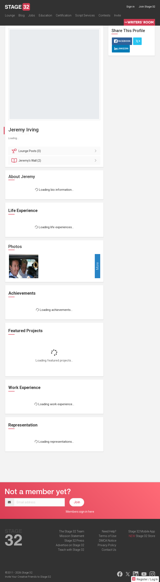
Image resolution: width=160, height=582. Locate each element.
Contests (104, 15)
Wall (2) (54, 160)
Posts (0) (54, 150)
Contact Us (109, 549)
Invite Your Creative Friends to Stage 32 (28, 576)
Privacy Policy (107, 545)
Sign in (130, 6)
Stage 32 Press (74, 540)
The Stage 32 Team (71, 531)
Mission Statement (72, 536)
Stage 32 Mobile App (141, 531)
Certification (63, 15)
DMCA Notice (107, 540)
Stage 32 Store (145, 536)
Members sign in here (80, 511)
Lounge (10, 15)
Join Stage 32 (147, 6)
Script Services (85, 15)
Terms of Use (107, 536)
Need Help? (109, 531)
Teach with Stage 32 (71, 549)
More (97, 266)
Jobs (31, 15)
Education (45, 15)
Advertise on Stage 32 (70, 545)
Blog (22, 15)
